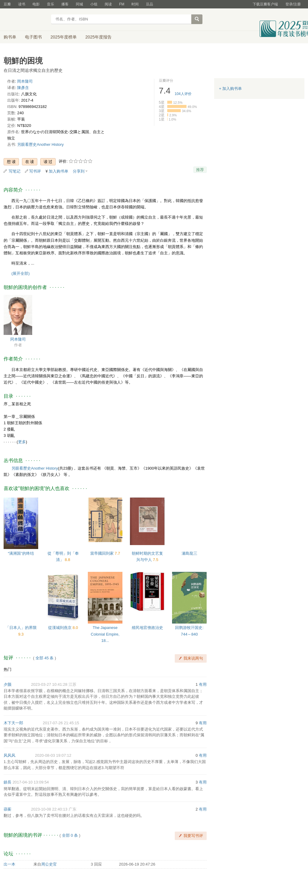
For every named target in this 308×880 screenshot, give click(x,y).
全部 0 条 (70, 835)
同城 (79, 4)
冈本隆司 (18, 339)
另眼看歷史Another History (40, 144)
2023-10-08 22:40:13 (49, 809)
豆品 (149, 4)
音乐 (50, 4)
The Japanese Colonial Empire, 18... (105, 633)
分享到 (79, 171)
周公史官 (49, 864)
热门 (7, 669)
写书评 (35, 171)
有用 (203, 684)
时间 (135, 4)
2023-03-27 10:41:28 (49, 684)
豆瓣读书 (25, 19)
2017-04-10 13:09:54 (31, 782)
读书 (21, 4)
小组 (93, 4)
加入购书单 (58, 171)
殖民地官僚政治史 (147, 627)
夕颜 (7, 684)
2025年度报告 (98, 37)
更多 (22, 442)
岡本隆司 (25, 81)
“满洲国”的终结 (21, 553)
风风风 (9, 755)
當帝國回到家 (102, 553)
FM (121, 4)
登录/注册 (293, 4)
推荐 (200, 169)
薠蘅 (7, 809)
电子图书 (33, 37)
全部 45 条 (44, 658)
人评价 (183, 94)
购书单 (10, 37)
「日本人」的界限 (21, 627)
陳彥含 (23, 87)
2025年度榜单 (64, 37)
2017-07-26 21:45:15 (61, 723)
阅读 (108, 4)
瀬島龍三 (189, 553)
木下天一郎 (13, 723)
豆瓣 (7, 4)
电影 (36, 4)
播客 (65, 4)
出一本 (9, 864)
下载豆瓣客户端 (265, 4)
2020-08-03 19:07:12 (53, 755)
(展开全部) (20, 273)
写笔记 (14, 171)
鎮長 (7, 782)
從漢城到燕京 (60, 627)
